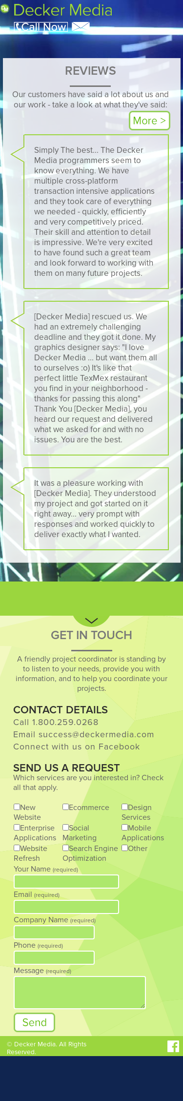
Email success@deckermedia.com (83, 734)
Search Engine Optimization (90, 853)
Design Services (137, 812)
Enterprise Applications (35, 833)
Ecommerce (89, 807)
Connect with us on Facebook (76, 747)
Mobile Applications (143, 833)
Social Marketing (79, 833)
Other (137, 848)
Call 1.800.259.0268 (56, 722)
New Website (27, 812)
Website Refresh (30, 853)
